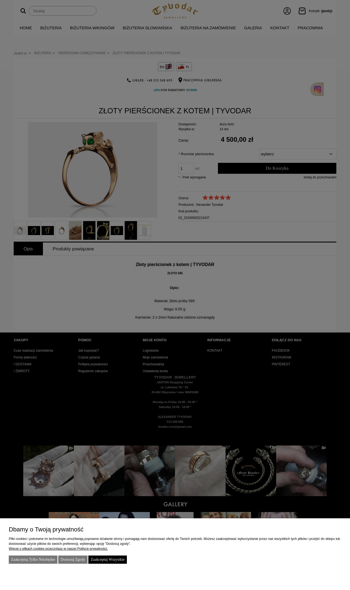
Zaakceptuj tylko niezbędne (33, 559)
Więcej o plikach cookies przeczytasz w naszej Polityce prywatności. (58, 549)
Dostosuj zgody (73, 559)
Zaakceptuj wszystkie (108, 559)
